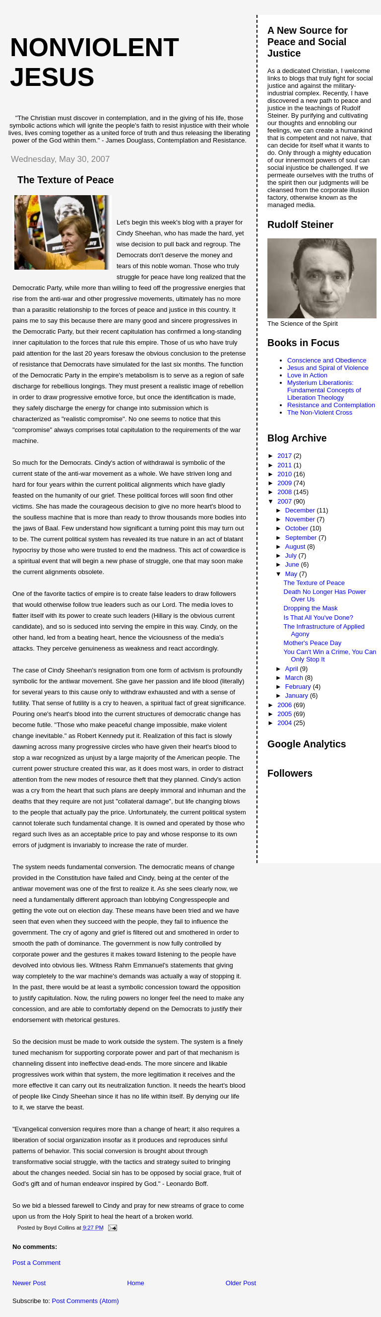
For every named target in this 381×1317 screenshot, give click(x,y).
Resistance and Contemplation (331, 405)
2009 (285, 483)
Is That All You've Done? (318, 617)
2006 (285, 705)
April (292, 668)
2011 (285, 465)
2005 (285, 714)
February (299, 686)
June (293, 564)
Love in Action (307, 375)
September (301, 537)
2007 (285, 501)
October (297, 528)
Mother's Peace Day (313, 643)
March (295, 677)
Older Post (241, 1283)
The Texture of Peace (314, 582)
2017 (285, 455)
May (292, 574)
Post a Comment (36, 1262)
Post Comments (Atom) (85, 1301)
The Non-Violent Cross (319, 412)
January (297, 695)
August (296, 546)
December (301, 510)
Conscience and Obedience (327, 360)
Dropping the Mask (311, 608)
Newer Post (29, 1283)
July (292, 555)
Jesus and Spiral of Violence (328, 367)
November (301, 519)
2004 (285, 723)
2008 (285, 492)
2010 (285, 474)
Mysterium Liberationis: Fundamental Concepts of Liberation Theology (324, 390)
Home (135, 1283)
